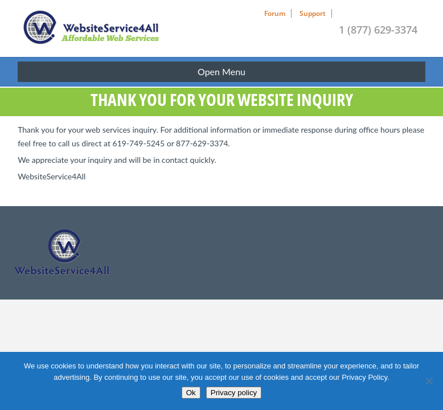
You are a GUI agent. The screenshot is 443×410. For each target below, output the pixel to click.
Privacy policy (234, 392)
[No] (428, 381)
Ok (191, 392)
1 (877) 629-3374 (378, 29)
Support (313, 13)
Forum (274, 13)
